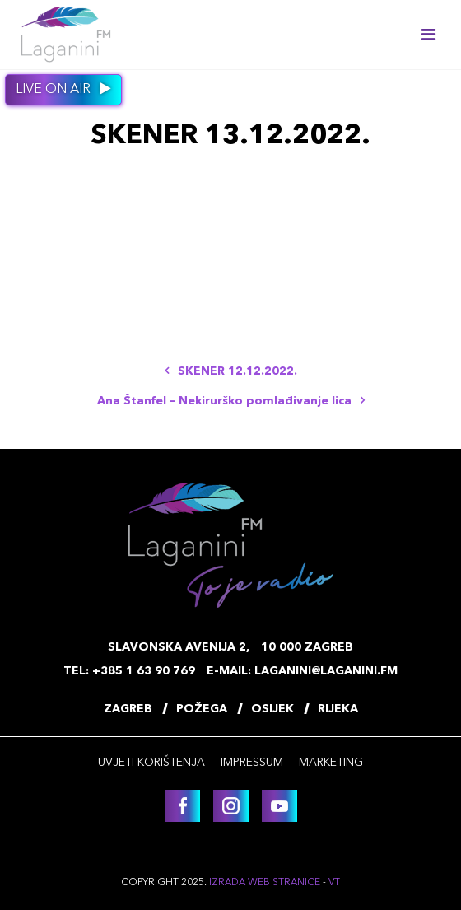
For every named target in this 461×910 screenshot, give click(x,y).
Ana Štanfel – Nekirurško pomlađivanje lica (231, 401)
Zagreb (128, 709)
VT (334, 883)
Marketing (331, 762)
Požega (201, 709)
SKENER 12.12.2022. (231, 371)
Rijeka (338, 709)
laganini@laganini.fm (326, 671)
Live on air (63, 89)
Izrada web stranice (264, 883)
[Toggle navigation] (428, 34)
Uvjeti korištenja (151, 762)
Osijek (272, 709)
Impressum (252, 762)
